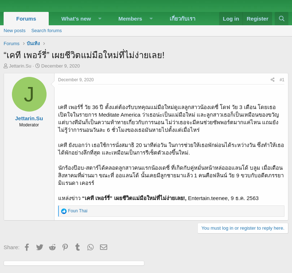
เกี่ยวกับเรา (182, 19)
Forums (26, 19)
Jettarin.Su (20, 66)
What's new (76, 19)
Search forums (46, 30)
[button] (100, 18)
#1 (282, 79)
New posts (15, 30)
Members (130, 19)
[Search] (281, 18)
